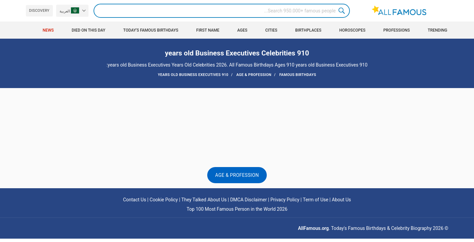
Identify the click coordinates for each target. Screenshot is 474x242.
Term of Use (315, 199)
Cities (271, 30)
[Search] (222, 11)
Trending (437, 30)
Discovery (39, 10)
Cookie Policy (164, 199)
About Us (341, 199)
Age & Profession (237, 175)
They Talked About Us (204, 199)
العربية (69, 10)
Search (343, 11)
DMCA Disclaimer (248, 199)
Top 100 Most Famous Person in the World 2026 (237, 209)
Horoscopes (352, 30)
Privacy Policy (284, 199)
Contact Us (134, 199)
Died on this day (88, 30)
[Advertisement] (237, 108)
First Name (207, 30)
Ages (242, 30)
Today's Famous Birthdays (150, 30)
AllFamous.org (313, 228)
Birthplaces (308, 30)
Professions (396, 30)
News (48, 30)
